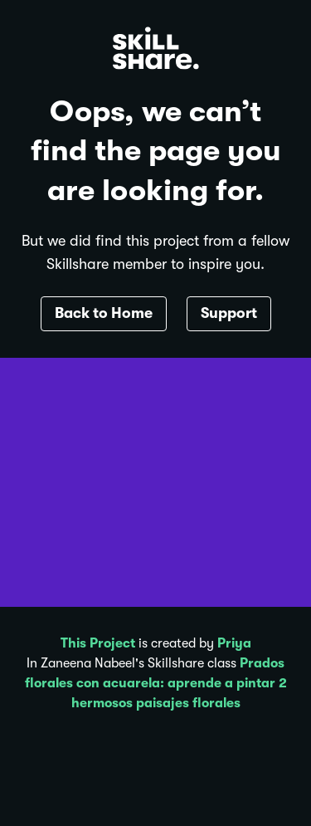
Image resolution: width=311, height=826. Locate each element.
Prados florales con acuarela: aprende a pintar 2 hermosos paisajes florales (156, 683)
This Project (98, 643)
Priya (234, 643)
